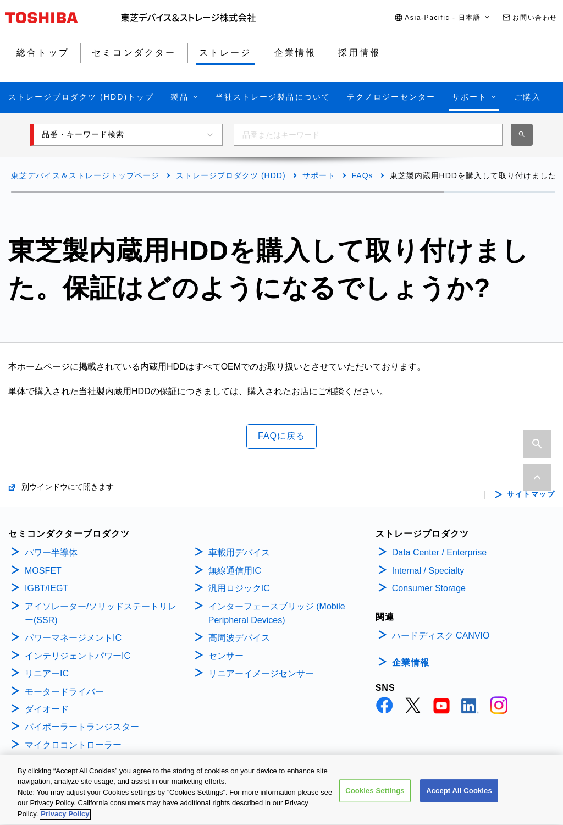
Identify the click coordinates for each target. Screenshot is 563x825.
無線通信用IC (234, 570)
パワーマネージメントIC (73, 637)
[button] (442, 18)
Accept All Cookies (459, 797)
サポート (318, 175)
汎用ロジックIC (239, 588)
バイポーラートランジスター (82, 727)
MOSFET (43, 570)
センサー (226, 656)
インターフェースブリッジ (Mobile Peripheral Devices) (276, 613)
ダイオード (47, 709)
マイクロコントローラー (73, 745)
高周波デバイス (239, 637)
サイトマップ (531, 494)
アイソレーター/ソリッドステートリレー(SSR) (100, 613)
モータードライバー (64, 691)
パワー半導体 (51, 552)
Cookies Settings (375, 797)
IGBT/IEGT (46, 588)
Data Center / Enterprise (439, 552)
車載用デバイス (239, 552)
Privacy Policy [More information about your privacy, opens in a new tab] (65, 820)
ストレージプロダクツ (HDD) (231, 175)
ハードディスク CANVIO (441, 635)
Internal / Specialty (428, 570)
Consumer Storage (429, 588)
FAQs (362, 175)
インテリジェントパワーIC (77, 656)
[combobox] (368, 135)
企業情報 (410, 662)
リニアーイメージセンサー (261, 673)
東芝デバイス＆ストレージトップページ (85, 175)
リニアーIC (47, 673)
